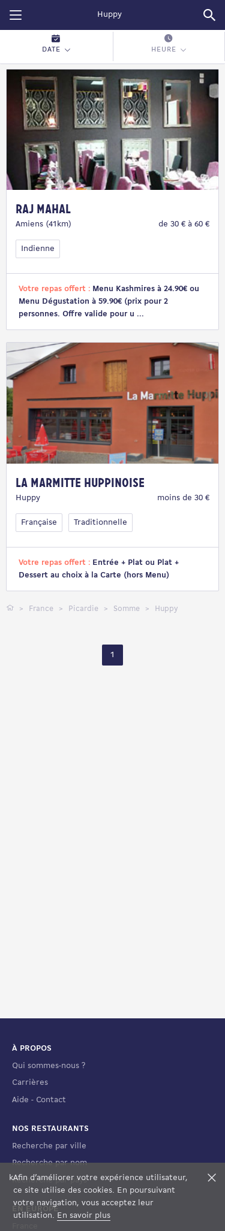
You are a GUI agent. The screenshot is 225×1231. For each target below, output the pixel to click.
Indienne (38, 248)
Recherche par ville (49, 1146)
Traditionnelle (100, 522)
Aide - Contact (39, 1100)
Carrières (30, 1082)
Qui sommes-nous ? (48, 1065)
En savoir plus (83, 1215)
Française (39, 522)
